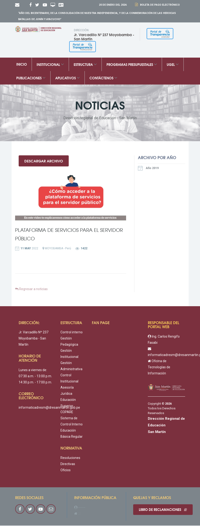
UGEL (173, 64)
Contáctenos (103, 78)
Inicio (21, 64)
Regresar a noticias (31, 289)
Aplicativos (67, 78)
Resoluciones (70, 458)
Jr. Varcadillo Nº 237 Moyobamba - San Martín (33, 339)
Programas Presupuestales (131, 64)
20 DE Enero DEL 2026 (113, 4)
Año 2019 (148, 168)
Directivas (67, 464)
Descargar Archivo (44, 161)
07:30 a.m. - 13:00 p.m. (35, 376)
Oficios (65, 470)
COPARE (66, 413)
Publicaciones (31, 78)
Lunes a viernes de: (33, 370)
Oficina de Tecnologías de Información (159, 368)
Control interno (71, 333)
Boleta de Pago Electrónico (159, 4)
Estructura (85, 64)
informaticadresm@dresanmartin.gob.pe (49, 408)
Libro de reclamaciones (163, 510)
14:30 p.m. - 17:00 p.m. (35, 383)
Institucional (50, 64)
